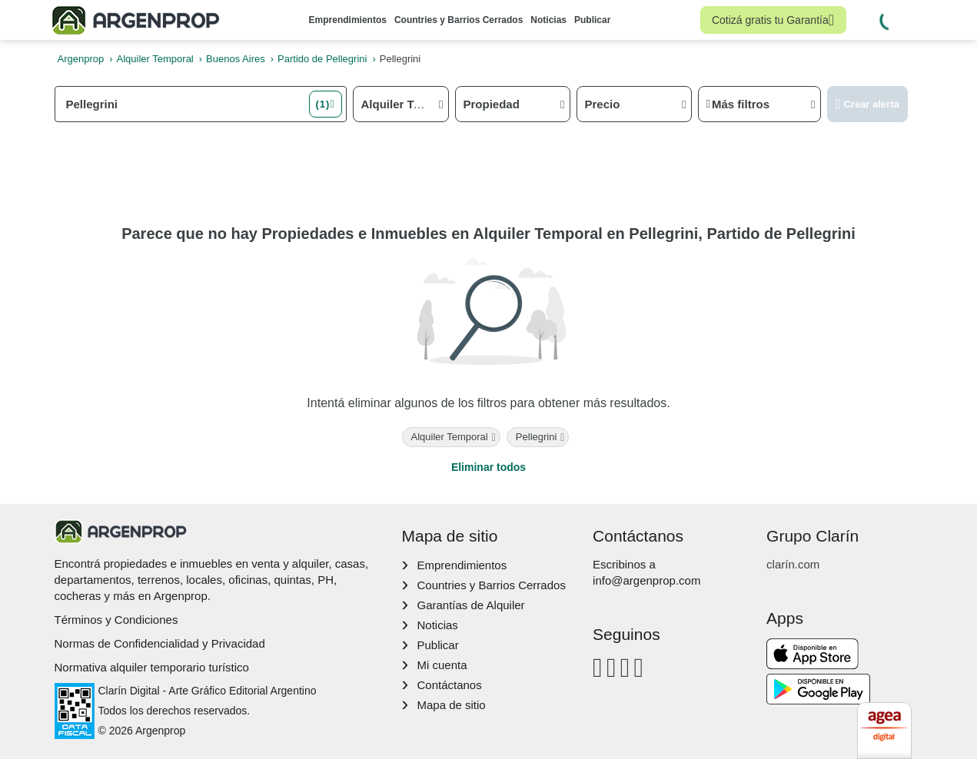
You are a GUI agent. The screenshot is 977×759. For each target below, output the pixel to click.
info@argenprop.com (646, 580)
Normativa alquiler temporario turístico (152, 667)
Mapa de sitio (451, 704)
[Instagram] (611, 667)
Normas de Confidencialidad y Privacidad (160, 643)
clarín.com (792, 564)
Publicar (592, 20)
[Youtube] (625, 667)
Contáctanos (449, 684)
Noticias (548, 20)
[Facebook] (598, 667)
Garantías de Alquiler (470, 605)
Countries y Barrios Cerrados (458, 20)
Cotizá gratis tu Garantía (773, 20)
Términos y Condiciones (116, 619)
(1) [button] (322, 104)
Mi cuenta (442, 664)
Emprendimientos (348, 20)
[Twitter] (638, 667)
